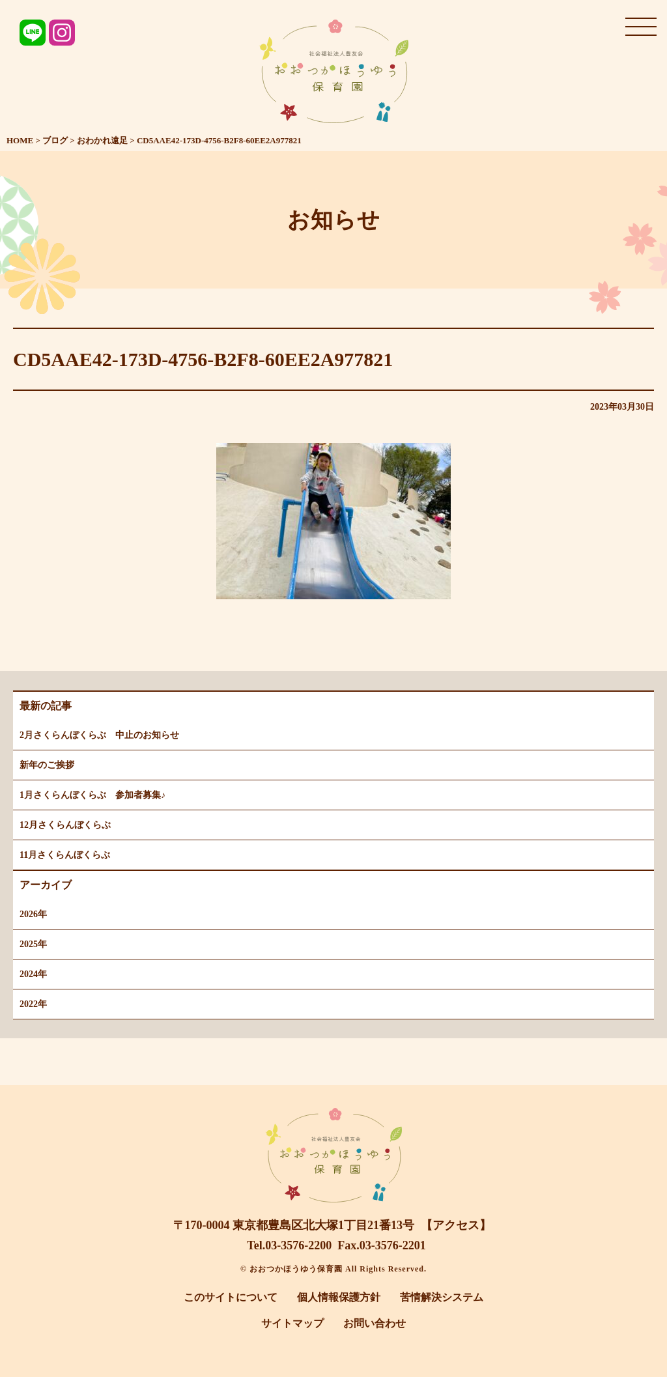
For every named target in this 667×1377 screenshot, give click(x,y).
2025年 (33, 944)
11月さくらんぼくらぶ (65, 855)
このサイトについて (230, 1297)
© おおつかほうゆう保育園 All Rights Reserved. (333, 1268)
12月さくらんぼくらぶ (65, 825)
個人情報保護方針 (338, 1297)
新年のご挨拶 (47, 765)
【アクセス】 (456, 1225)
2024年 (33, 974)
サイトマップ (292, 1323)
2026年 (33, 914)
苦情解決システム (441, 1297)
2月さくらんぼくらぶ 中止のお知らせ (99, 735)
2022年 (33, 1004)
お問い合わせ (374, 1323)
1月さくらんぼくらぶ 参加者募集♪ (92, 795)
